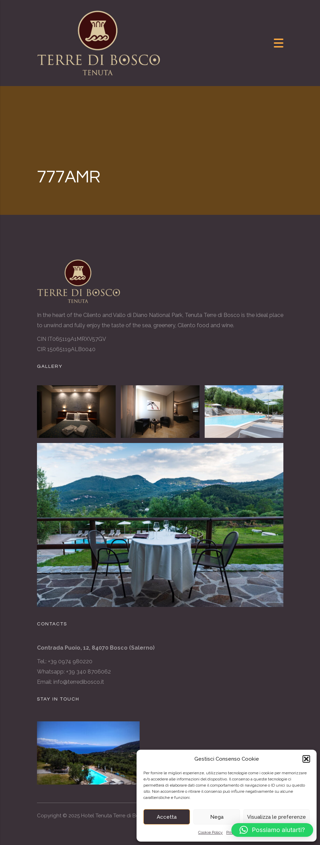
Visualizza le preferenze (276, 817)
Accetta (167, 817)
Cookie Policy (210, 832)
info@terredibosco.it (78, 682)
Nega (216, 817)
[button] (306, 759)
